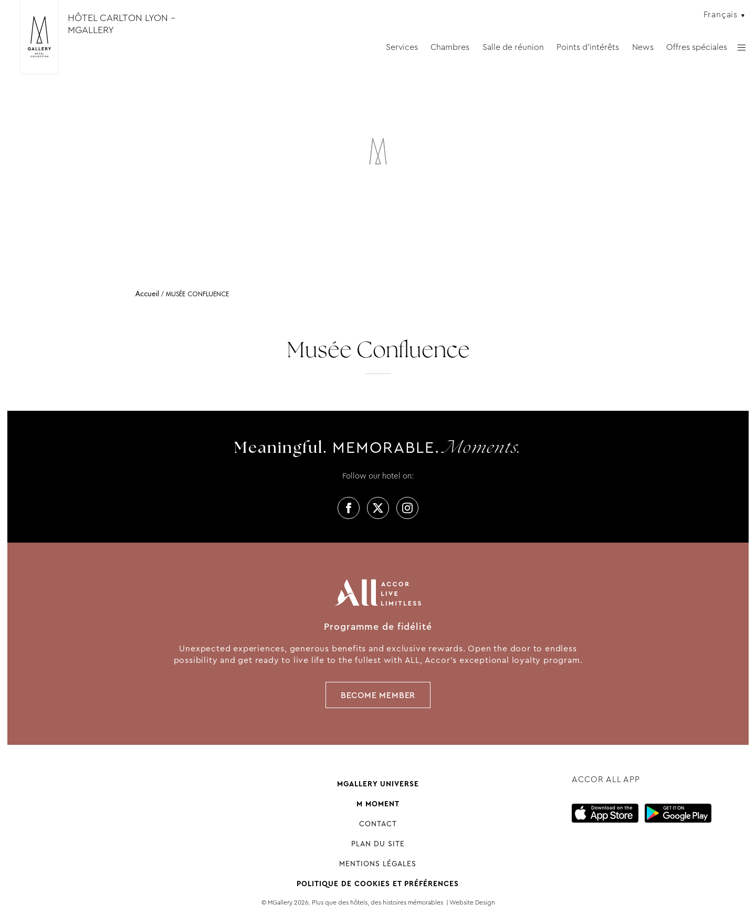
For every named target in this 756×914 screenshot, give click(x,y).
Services (402, 47)
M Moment (378, 803)
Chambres (449, 47)
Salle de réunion (513, 47)
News (643, 47)
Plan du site (378, 843)
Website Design (472, 902)
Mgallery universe (378, 783)
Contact (378, 823)
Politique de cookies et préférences (378, 883)
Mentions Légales (377, 863)
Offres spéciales (696, 47)
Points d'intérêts (587, 47)
